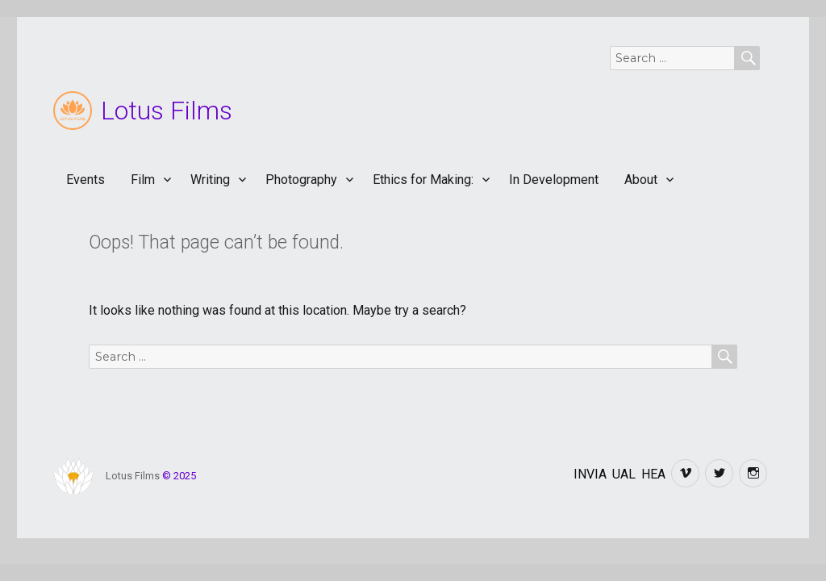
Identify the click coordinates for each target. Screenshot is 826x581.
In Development (554, 179)
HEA (653, 474)
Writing (210, 179)
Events (85, 179)
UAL (624, 474)
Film (143, 179)
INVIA (590, 474)
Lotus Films (166, 110)
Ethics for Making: (423, 179)
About (640, 179)
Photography (301, 179)
